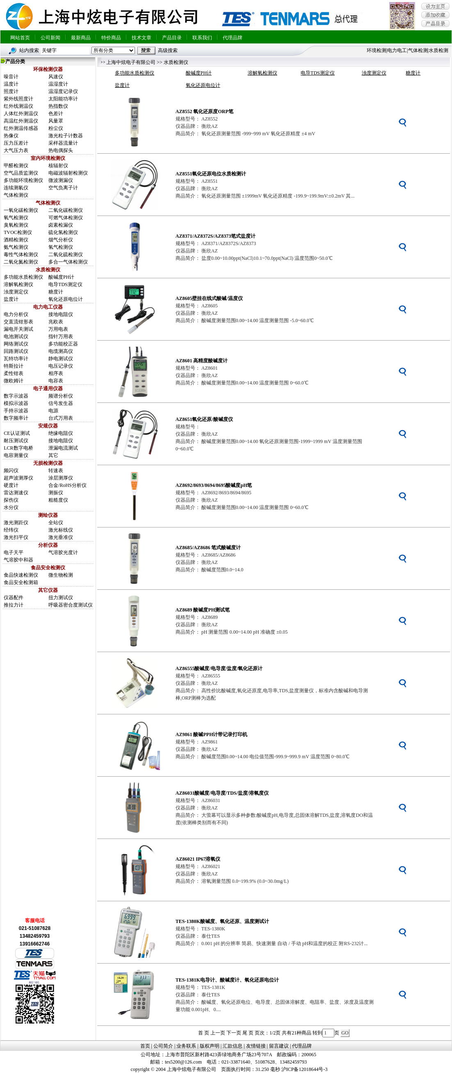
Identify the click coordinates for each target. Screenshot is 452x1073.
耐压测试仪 (16, 440)
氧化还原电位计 (65, 299)
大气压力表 (16, 150)
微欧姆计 (13, 381)
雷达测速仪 (16, 493)
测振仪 (55, 493)
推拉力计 (13, 605)
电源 (53, 411)
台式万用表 (60, 418)
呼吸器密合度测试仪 (70, 605)
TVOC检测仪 (18, 232)
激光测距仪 (16, 522)
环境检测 (376, 50)
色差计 (55, 113)
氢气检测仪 (60, 247)
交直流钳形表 (18, 322)
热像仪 (11, 136)
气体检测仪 (16, 195)
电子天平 (13, 552)
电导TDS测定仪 (65, 284)
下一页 (233, 1033)
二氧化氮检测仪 (21, 262)
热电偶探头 (60, 150)
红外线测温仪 (18, 106)
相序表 (55, 373)
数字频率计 (16, 418)
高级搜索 (168, 50)
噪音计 (11, 77)
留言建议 (279, 1046)
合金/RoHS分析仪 (67, 485)
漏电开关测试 (18, 329)
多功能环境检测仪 (23, 180)
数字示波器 (16, 396)
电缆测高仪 (60, 351)
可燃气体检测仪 (65, 218)
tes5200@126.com (183, 1062)
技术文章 (141, 38)
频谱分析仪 (60, 396)
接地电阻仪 (60, 314)
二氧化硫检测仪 (65, 254)
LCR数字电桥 (18, 448)
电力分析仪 (16, 314)
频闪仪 (11, 470)
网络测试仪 (16, 344)
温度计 (11, 84)
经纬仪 (11, 530)
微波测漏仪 (60, 180)
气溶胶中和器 (18, 560)
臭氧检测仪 (16, 225)
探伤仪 (11, 500)
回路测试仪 (16, 351)
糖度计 (55, 292)
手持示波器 (16, 411)
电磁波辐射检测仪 (68, 173)
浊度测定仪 (16, 292)
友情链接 (256, 1046)
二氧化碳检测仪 (65, 210)
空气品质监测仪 (21, 173)
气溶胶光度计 (63, 552)
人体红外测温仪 (21, 113)
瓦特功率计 (16, 358)
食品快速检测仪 (21, 575)
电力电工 (397, 50)
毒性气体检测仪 (21, 254)
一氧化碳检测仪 (21, 210)
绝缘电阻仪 (60, 433)
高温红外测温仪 (21, 121)
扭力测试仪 (60, 597)
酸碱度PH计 (61, 277)
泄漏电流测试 (63, 448)
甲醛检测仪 (16, 165)
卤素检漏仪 (60, 225)
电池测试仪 (16, 336)
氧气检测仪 (16, 218)
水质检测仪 (176, 62)
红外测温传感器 (21, 128)
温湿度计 (58, 84)
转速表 (55, 470)
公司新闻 (50, 38)
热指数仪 (58, 106)
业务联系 (186, 1046)
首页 (145, 1046)
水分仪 (11, 507)
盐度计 (11, 299)
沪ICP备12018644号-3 (304, 1069)
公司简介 (163, 1046)
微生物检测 (60, 575)
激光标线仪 (60, 530)
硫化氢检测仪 (63, 232)
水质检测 (438, 50)
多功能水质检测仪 (23, 277)
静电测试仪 (60, 358)
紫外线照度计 (18, 99)
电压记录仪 (60, 366)
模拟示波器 (16, 403)
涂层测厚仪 (60, 478)
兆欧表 (55, 322)
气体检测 (418, 50)
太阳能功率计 (63, 99)
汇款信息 (232, 1046)
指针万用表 (60, 336)
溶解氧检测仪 (18, 284)
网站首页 (20, 38)
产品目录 (172, 38)
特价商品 (111, 38)
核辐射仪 (58, 165)
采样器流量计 (63, 143)
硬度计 (11, 485)
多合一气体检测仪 (68, 262)
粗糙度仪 (58, 500)
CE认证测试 (17, 433)
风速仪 (55, 77)
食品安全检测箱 (21, 582)
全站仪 (55, 522)
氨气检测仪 (16, 247)
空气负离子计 (63, 188)
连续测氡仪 (16, 188)
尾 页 (247, 1033)
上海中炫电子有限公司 (130, 62)
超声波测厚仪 (18, 478)
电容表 (55, 381)
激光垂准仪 (60, 537)
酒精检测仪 (16, 240)
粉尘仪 (55, 128)
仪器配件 (13, 597)
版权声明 (209, 1046)
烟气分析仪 (60, 240)
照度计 (11, 91)
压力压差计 (16, 143)
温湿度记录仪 (63, 91)
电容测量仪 (16, 455)
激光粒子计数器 (65, 136)
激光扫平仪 (16, 537)
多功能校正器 (63, 344)
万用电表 (58, 329)
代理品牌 (232, 38)
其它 (53, 455)
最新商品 (81, 38)
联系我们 (202, 38)
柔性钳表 (13, 373)
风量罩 (55, 121)
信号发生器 (60, 403)
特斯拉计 (13, 366)
